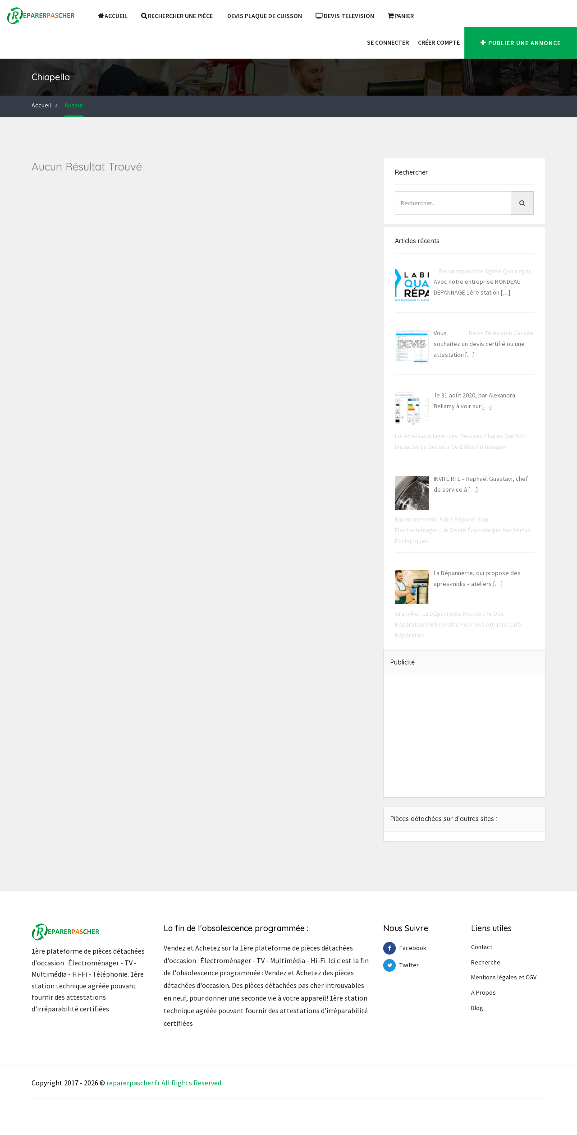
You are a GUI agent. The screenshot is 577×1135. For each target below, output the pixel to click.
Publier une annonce (521, 43)
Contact (481, 947)
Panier (401, 16)
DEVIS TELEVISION (345, 16)
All (165, 1082)
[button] (357, 42)
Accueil (113, 16)
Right (180, 1082)
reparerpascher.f (131, 1082)
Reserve (205, 1082)
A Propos (483, 992)
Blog (477, 1008)
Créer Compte (439, 42)
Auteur (73, 105)
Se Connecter (388, 42)
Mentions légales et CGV (503, 977)
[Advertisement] (464, 736)
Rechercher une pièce (177, 16)
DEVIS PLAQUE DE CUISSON (264, 16)
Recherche (485, 962)
